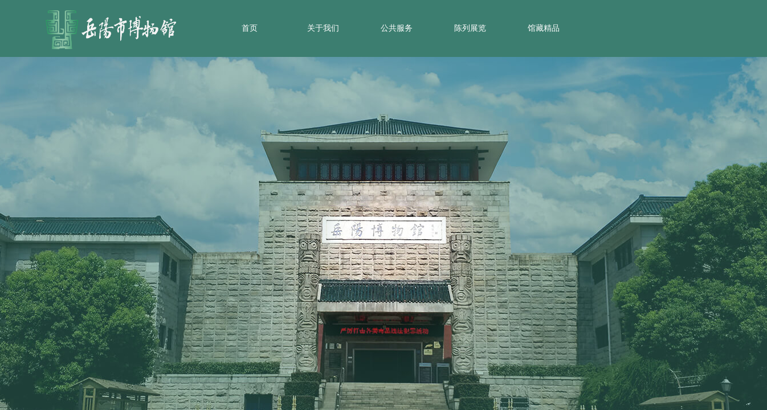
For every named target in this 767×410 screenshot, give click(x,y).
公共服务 (397, 28)
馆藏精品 (544, 28)
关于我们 (323, 28)
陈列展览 (470, 28)
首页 (250, 28)
